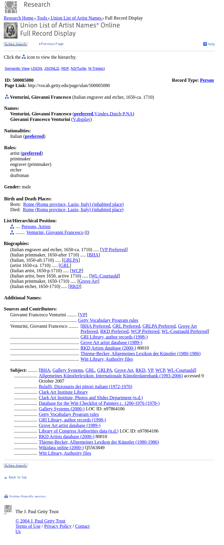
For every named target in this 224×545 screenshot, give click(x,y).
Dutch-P (117, 113)
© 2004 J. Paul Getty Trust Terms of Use (40, 523)
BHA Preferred (96, 326)
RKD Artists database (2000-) (108, 348)
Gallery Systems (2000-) (62, 408)
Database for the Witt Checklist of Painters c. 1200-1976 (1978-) (99, 403)
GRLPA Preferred (159, 326)
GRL (65, 265)
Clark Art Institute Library (63, 392)
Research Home (19, 17)
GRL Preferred (126, 326)
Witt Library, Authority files (106, 359)
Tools (42, 17)
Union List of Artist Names (76, 17)
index (103, 113)
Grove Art (88, 281)
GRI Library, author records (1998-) (114, 336)
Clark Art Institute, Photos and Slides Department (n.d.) (91, 397)
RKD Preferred (114, 331)
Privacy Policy (57, 526)
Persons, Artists (36, 226)
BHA (94, 254)
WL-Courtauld (104, 275)
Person (207, 80)
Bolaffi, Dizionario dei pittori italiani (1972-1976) (85, 386)
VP (82, 314)
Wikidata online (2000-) (61, 447)
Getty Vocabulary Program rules (108, 320)
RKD (75, 286)
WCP (76, 270)
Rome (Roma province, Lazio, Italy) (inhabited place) (73, 204)
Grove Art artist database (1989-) (111, 342)
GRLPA (71, 260)
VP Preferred (114, 249)
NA (129, 113)
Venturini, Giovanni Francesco (54, 232)
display (83, 119)
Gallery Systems (67, 370)
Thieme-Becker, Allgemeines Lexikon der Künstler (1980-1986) (140, 353)
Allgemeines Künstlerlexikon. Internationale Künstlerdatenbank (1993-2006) (111, 375)
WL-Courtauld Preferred (185, 331)
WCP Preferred (145, 331)
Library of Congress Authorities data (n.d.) (78, 430)
